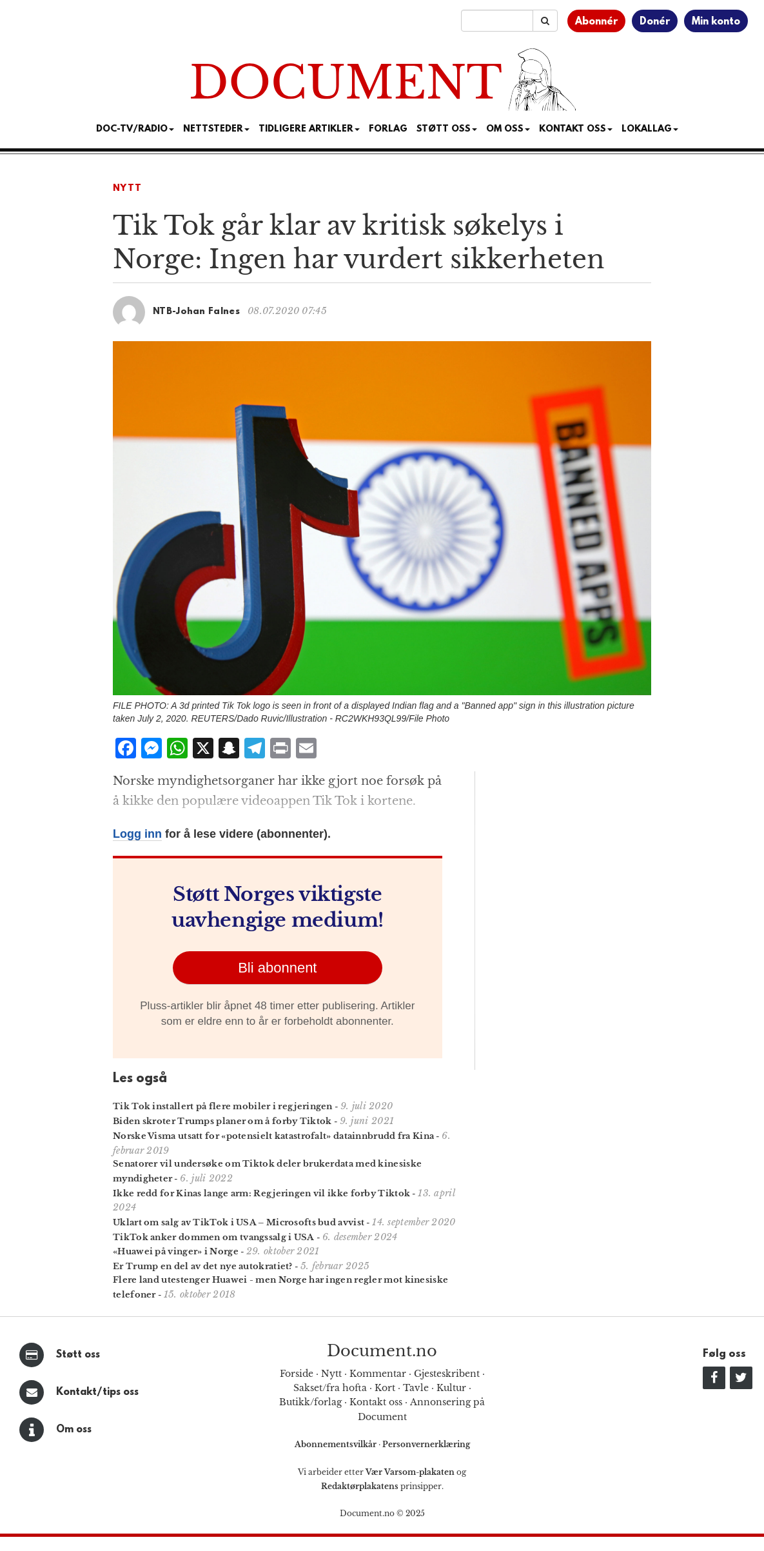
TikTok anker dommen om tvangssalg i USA (214, 1237)
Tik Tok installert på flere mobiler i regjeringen (223, 1106)
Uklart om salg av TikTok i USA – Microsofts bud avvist (238, 1222)
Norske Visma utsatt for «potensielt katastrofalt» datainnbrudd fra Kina (273, 1136)
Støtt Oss (446, 129)
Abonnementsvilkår (336, 1444)
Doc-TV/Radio (135, 129)
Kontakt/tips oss (97, 1392)
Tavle (416, 1388)
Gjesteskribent (447, 1373)
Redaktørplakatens (359, 1486)
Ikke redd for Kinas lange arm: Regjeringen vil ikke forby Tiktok (261, 1193)
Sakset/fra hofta (330, 1388)
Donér (655, 22)
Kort (385, 1388)
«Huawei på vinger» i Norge (176, 1251)
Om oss (74, 1430)
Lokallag (650, 129)
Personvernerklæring (426, 1444)
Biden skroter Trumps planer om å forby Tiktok (222, 1121)
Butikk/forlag (310, 1402)
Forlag (388, 129)
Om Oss (508, 129)
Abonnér (596, 22)
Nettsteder (216, 129)
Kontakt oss (575, 129)
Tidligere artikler (309, 129)
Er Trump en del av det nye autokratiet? (203, 1266)
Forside (296, 1373)
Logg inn (137, 833)
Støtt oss (78, 1355)
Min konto (716, 22)
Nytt (127, 188)
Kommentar (377, 1373)
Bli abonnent (277, 968)
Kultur (451, 1388)
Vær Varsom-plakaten (410, 1472)
